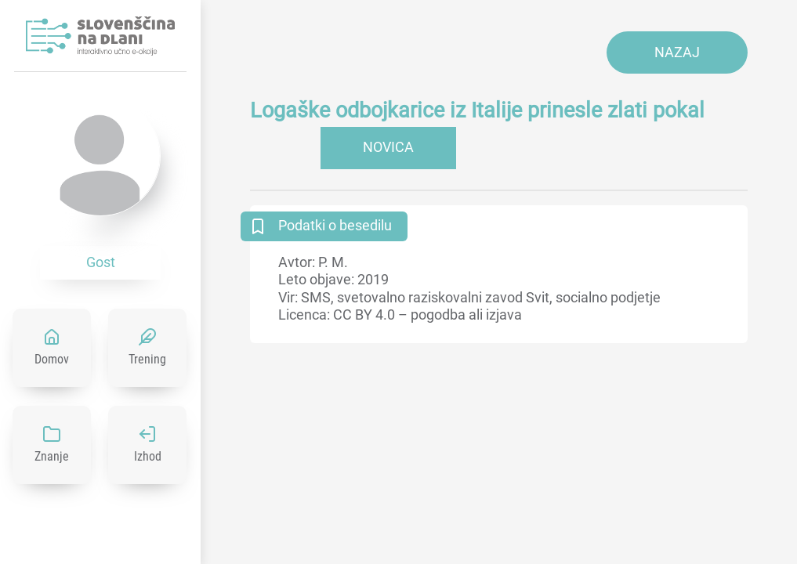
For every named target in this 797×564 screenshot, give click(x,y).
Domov (51, 359)
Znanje (51, 456)
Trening (147, 359)
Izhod (147, 456)
